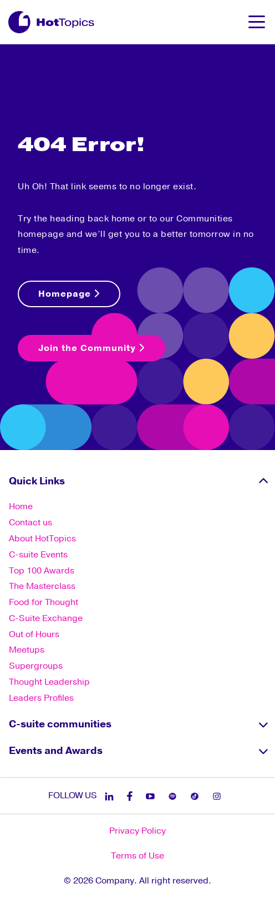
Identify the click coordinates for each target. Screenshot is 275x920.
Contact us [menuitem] (30, 522)
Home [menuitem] (21, 506)
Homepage (69, 294)
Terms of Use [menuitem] (137, 856)
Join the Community (91, 348)
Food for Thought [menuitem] (43, 602)
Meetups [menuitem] (26, 650)
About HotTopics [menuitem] (42, 539)
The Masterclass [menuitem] (42, 586)
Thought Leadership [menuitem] (49, 682)
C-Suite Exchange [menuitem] (46, 618)
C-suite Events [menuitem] (38, 555)
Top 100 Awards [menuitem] (41, 571)
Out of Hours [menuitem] (34, 634)
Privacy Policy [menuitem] (137, 831)
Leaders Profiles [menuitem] (41, 698)
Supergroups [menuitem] (36, 666)
